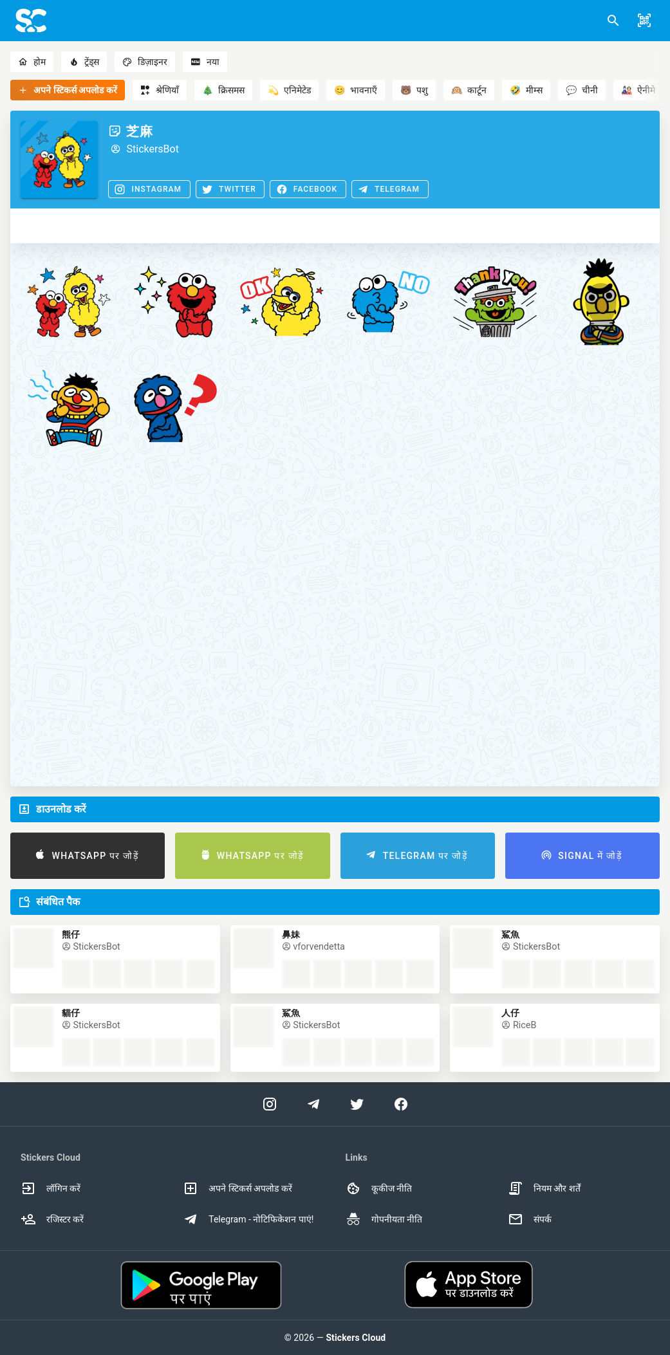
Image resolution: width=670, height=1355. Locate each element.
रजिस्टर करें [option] (52, 1219)
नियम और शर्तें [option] (544, 1188)
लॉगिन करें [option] (50, 1188)
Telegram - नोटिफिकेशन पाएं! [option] (248, 1219)
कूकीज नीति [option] (379, 1188)
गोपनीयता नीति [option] (384, 1219)
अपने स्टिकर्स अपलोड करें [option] (237, 1188)
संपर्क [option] (530, 1219)
